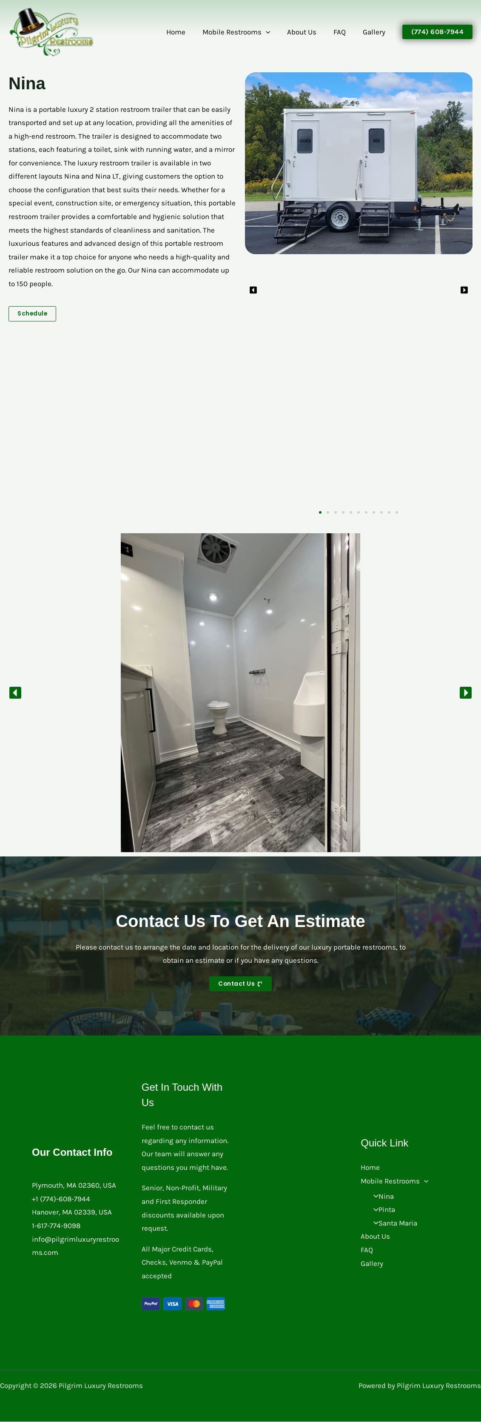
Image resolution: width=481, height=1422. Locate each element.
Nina (381, 1196)
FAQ (343, 32)
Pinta (381, 1210)
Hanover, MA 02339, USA (72, 1212)
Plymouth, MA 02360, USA (74, 1185)
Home (187, 32)
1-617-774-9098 (56, 1225)
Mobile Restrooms (245, 32)
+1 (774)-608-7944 (61, 1198)
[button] (274, 32)
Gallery (375, 32)
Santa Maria (392, 1223)
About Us (308, 32)
